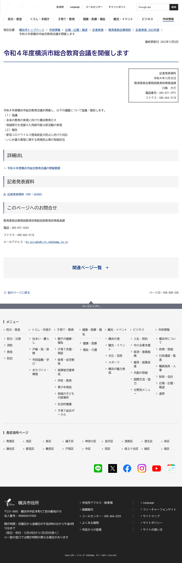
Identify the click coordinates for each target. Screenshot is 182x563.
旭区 (29, 441)
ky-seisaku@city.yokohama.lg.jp (47, 242)
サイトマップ (151, 516)
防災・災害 (14, 338)
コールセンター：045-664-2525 (101, 516)
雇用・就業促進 (142, 364)
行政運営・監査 (167, 357)
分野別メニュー (142, 391)
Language (148, 502)
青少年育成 (65, 387)
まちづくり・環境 (40, 372)
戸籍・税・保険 (40, 351)
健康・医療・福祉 (92, 332)
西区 (107, 448)
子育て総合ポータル (66, 412)
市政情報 (54, 29)
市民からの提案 (91, 529)
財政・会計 (166, 376)
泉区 (48, 441)
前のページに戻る (19, 292)
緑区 (147, 448)
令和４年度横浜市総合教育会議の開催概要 (33, 168)
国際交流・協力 (142, 381)
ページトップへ (91, 306)
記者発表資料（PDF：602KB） (25, 194)
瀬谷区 (10, 448)
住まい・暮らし (40, 340)
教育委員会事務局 (119, 29)
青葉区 (10, 441)
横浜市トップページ (31, 29)
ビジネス (138, 329)
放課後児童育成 (66, 372)
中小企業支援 (142, 345)
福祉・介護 (90, 349)
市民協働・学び (40, 361)
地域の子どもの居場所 (66, 395)
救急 (10, 351)
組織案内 (87, 509)
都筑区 (30, 448)
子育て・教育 (65, 329)
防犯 (10, 358)
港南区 (129, 441)
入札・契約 (141, 338)
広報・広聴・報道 (76, 29)
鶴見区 (50, 448)
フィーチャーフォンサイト (159, 509)
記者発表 (98, 29)
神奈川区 (90, 441)
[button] (91, 267)
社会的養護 (65, 404)
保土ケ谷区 (132, 448)
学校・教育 (65, 380)
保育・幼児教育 (66, 361)
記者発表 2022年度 (147, 29)
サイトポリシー (152, 522)
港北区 (148, 441)
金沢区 (109, 441)
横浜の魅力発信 (116, 370)
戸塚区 (69, 448)
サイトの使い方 (152, 529)
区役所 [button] (60, 7)
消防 (10, 345)
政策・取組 (166, 349)
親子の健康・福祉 (66, 340)
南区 (167, 448)
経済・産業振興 (142, 353)
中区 (88, 448)
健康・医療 (90, 343)
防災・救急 (13, 329)
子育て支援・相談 (66, 351)
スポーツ (114, 362)
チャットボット (117, 7)
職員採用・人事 (167, 368)
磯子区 (69, 441)
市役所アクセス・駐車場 (97, 502)
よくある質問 (90, 522)
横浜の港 (114, 338)
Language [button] (75, 7)
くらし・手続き (41, 329)
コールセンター (94, 7)
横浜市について (167, 340)
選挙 (162, 393)
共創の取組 (141, 372)
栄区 (167, 441)
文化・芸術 (115, 355)
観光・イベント (117, 329)
